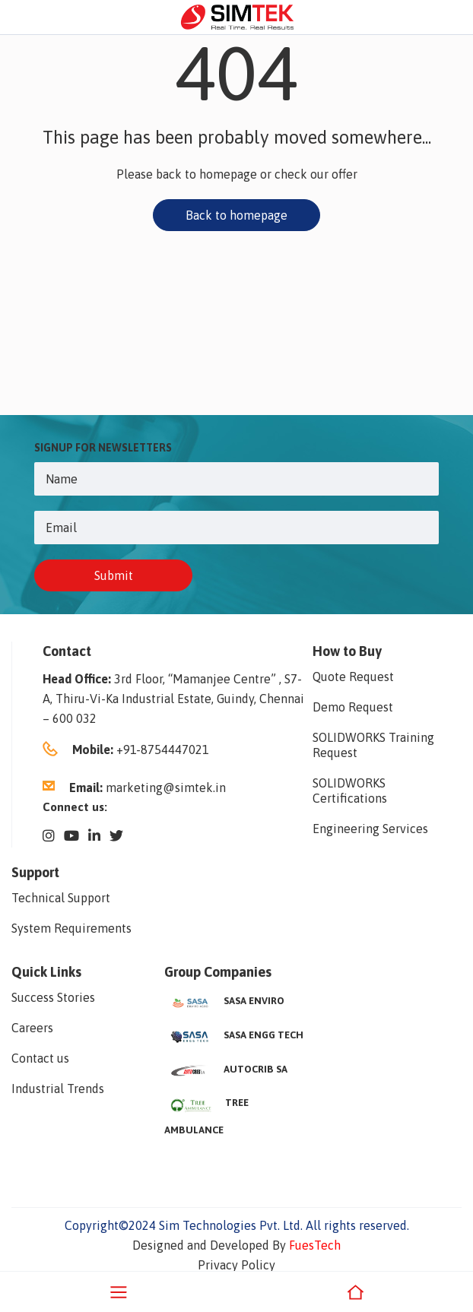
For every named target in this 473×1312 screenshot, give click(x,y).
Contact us (40, 1058)
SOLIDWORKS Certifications (350, 790)
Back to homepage (236, 215)
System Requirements (71, 928)
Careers (32, 1028)
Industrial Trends (57, 1088)
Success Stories (53, 997)
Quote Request (353, 676)
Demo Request (353, 707)
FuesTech (315, 1245)
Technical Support (60, 898)
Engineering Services (370, 828)
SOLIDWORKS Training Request (373, 744)
